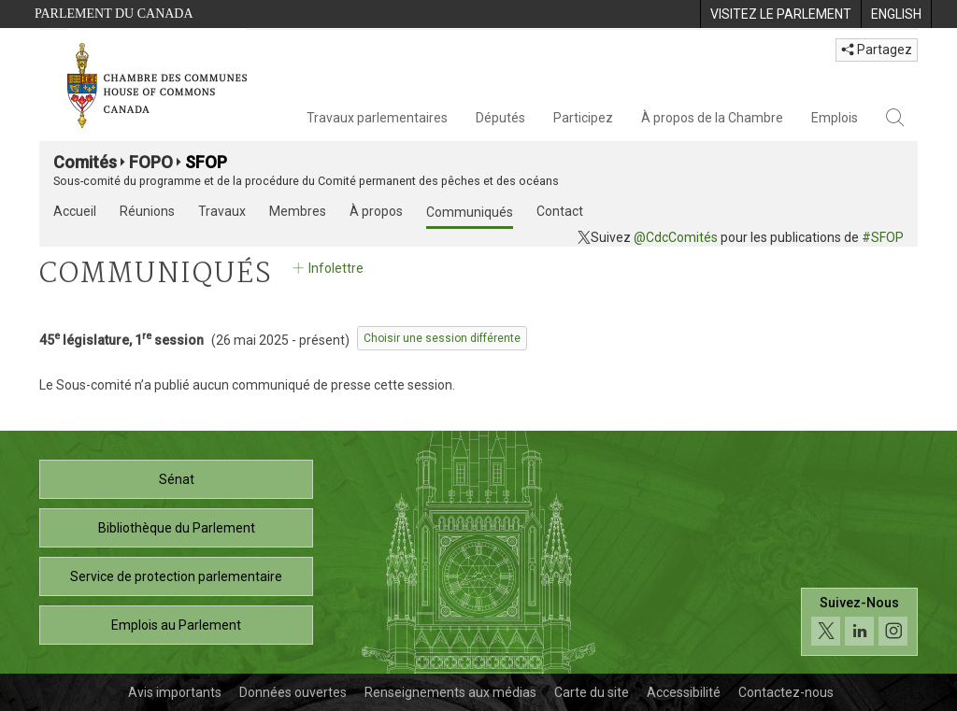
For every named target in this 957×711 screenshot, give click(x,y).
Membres (297, 211)
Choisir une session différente (442, 338)
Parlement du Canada (114, 14)
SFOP (206, 162)
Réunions (147, 211)
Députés (500, 117)
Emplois (834, 117)
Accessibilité (684, 692)
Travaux (222, 211)
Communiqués (469, 212)
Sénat (176, 479)
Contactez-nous (786, 692)
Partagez (876, 49)
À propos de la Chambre (712, 117)
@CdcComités (676, 237)
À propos (376, 211)
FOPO (151, 162)
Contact (559, 211)
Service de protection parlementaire (176, 576)
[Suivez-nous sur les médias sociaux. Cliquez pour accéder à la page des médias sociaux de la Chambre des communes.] (859, 622)
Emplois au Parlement (176, 625)
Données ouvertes (293, 692)
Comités (85, 162)
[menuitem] (780, 14)
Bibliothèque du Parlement (176, 527)
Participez (583, 117)
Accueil (74, 211)
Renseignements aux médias (450, 692)
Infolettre (327, 268)
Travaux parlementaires (377, 117)
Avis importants (174, 692)
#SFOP (883, 237)
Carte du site (591, 692)
